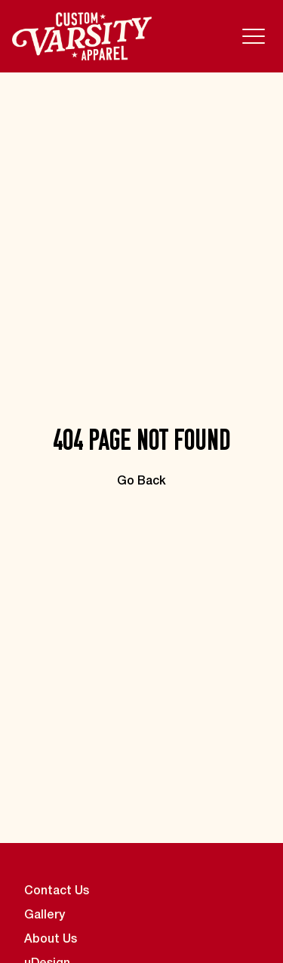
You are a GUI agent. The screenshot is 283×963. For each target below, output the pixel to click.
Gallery (44, 915)
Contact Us (56, 891)
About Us (50, 939)
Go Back (141, 481)
